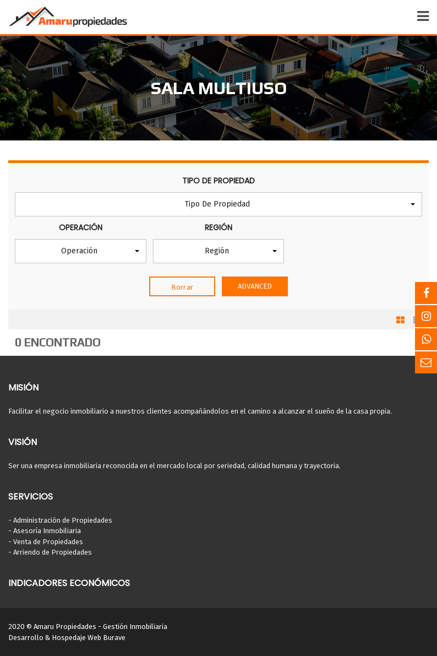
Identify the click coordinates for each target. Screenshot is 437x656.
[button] (218, 204)
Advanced (255, 286)
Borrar (182, 287)
